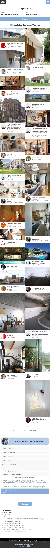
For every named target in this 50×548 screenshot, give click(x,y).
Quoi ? (12, 13)
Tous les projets (9, 512)
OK (28, 546)
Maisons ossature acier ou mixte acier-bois (17, 529)
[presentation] (25, 498)
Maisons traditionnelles (12, 523)
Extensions (7, 514)
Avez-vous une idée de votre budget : (9, 471)
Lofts (5, 516)
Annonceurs (37, 540)
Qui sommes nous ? (12, 540)
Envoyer (25, 504)
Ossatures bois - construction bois (15, 532)
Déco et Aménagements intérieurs (15, 527)
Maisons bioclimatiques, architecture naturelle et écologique (24, 519)
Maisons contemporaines (12, 521)
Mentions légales (28, 540)
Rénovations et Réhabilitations (14, 525)
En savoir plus (23, 546)
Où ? (27, 13)
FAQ (20, 540)
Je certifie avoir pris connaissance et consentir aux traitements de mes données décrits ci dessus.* (23, 491)
